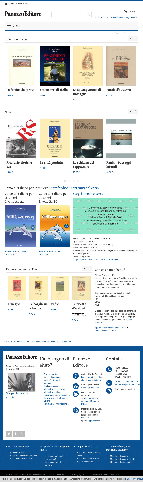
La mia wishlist (116, 17)
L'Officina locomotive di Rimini (23, 456)
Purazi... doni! (50, 459)
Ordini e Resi (54, 342)
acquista (85, 418)
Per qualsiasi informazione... (56, 404)
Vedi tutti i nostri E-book (105, 331)
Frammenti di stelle (54, 90)
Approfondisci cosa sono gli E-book (110, 328)
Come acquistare (51, 374)
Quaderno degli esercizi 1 (121, 462)
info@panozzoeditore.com (126, 381)
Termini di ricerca (21, 342)
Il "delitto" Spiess (17, 453)
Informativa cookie (52, 392)
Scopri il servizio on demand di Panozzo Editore (90, 401)
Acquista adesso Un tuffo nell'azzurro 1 (20, 230)
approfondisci (94, 421)
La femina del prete (20, 90)
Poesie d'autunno (118, 90)
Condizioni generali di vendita (57, 395)
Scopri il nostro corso (88, 194)
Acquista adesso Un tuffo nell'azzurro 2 (54, 230)
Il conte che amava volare (21, 459)
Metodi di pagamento (53, 377)
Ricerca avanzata (38, 342)
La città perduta (51, 163)
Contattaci (66, 342)
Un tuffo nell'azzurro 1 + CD (122, 459)
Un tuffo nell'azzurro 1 (119, 456)
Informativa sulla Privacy (54, 389)
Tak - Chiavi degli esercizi (88, 459)
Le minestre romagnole (54, 456)
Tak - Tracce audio (85, 462)
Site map (8, 342)
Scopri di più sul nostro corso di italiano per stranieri (95, 259)
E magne (14, 304)
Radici (55, 304)
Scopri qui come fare (90, 388)
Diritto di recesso (51, 386)
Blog (127, 17)
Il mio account (101, 17)
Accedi (134, 17)
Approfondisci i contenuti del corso (74, 188)
